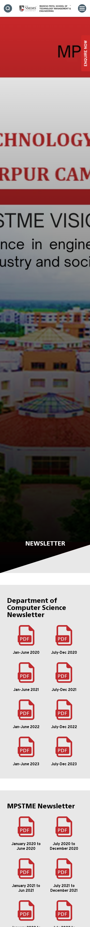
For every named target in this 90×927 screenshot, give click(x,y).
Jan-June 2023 (26, 764)
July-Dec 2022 (64, 727)
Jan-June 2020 (26, 652)
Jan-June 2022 (26, 727)
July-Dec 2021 (64, 690)
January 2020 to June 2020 (26, 846)
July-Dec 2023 (64, 764)
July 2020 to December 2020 (64, 846)
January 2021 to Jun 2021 (26, 888)
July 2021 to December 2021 (64, 888)
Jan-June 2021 (26, 690)
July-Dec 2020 (64, 652)
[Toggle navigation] (82, 8)
